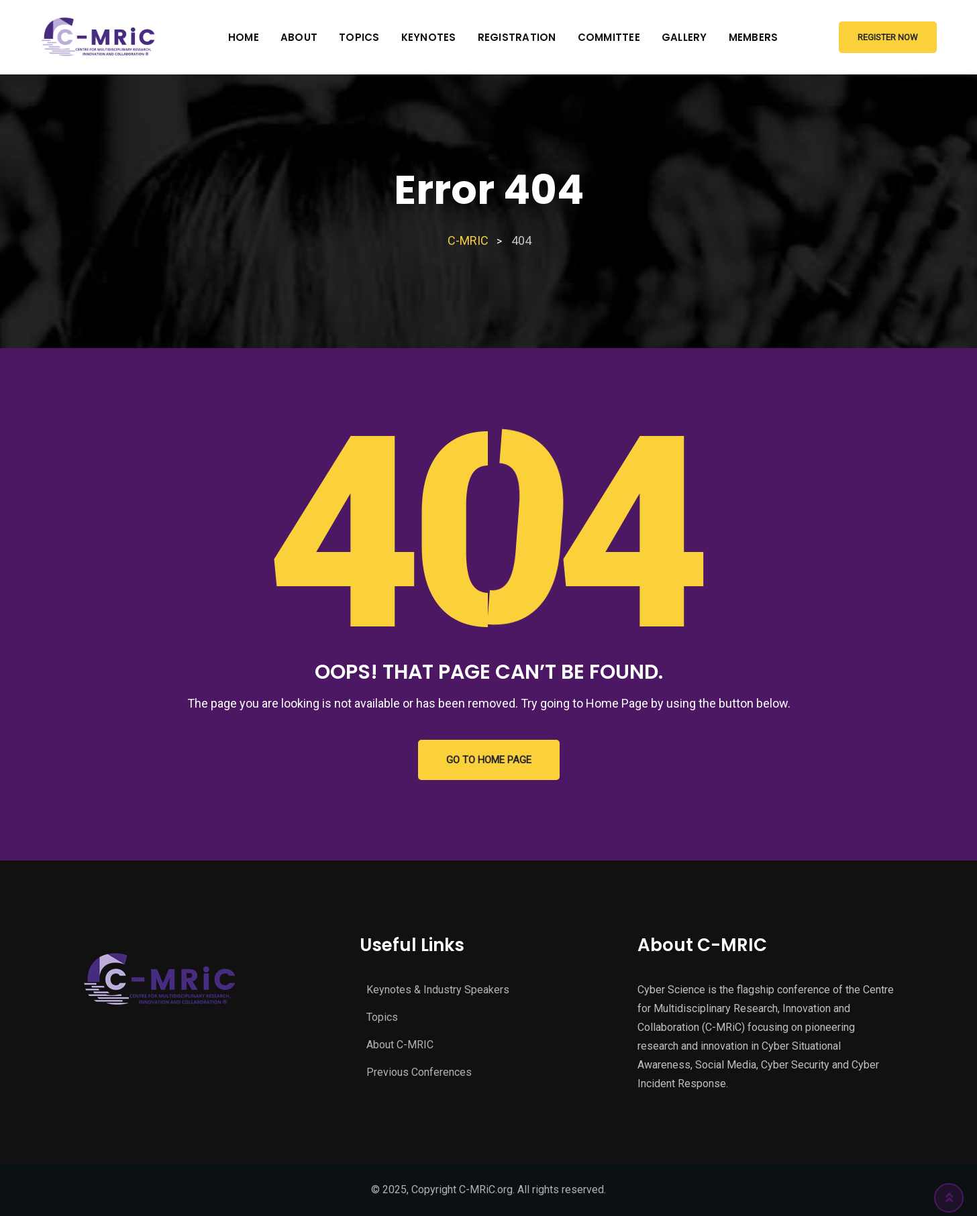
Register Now (888, 37)
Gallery (684, 37)
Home (243, 37)
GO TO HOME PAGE (488, 760)
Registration (517, 37)
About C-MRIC (399, 1044)
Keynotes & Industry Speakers (437, 989)
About (298, 37)
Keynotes (428, 37)
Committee (609, 37)
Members (753, 37)
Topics (359, 37)
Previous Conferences (419, 1072)
